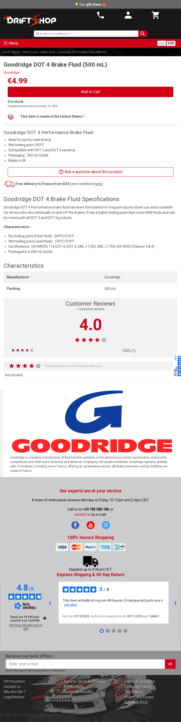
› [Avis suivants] (175, 602)
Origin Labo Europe (139, 697)
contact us (83, 514)
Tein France (133, 692)
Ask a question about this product (90, 172)
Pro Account (73, 687)
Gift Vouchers (14, 681)
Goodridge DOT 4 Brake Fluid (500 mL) (82, 52)
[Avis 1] (102, 631)
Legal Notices (14, 697)
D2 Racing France (137, 687)
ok (170, 664)
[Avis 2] (108, 631)
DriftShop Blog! (136, 702)
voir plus (70, 605)
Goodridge (11, 72)
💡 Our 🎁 (90, 4)
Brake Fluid (48, 52)
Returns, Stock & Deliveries (84, 681)
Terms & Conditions (139, 681)
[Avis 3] (114, 631)
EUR (171, 43)
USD (162, 43)
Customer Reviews (78, 692)
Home (5, 52)
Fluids (16, 52)
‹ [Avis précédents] (49, 602)
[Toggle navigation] (12, 43)
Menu (13, 43)
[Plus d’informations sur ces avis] (44, 618)
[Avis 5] (125, 631)
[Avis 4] (119, 631)
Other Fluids (30, 52)
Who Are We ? (14, 692)
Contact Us (12, 687)
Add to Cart (90, 91)
